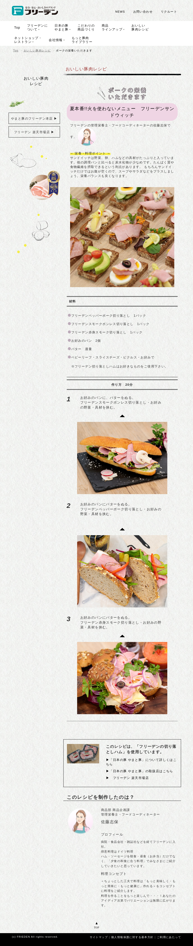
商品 (113, 27)
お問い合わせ (143, 11)
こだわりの (86, 27)
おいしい (140, 27)
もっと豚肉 (82, 40)
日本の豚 (63, 27)
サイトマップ (99, 936)
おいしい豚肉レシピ (37, 50)
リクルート (169, 11)
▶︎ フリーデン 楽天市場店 (127, 777)
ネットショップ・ (28, 40)
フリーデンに (37, 27)
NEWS (120, 11)
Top (15, 50)
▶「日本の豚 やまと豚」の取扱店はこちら (139, 770)
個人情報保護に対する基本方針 (132, 936)
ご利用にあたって (169, 936)
